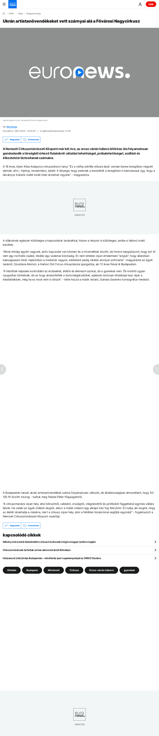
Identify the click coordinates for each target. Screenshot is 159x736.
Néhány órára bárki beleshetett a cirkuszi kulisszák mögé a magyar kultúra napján (49, 541)
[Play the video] (79, 72)
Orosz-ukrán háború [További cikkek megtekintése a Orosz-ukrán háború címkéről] (101, 570)
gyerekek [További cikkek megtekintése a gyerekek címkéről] (129, 570)
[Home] (4, 13)
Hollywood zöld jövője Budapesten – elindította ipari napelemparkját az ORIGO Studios (52, 558)
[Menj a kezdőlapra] (12, 4)
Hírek (11, 14)
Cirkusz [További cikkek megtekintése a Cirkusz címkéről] (74, 570)
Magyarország (33, 14)
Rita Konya (12, 126)
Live (151, 4)
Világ (20, 14)
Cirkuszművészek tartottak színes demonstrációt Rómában (37, 549)
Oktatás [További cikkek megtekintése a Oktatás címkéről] (11, 570)
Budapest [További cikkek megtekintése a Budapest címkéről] (32, 570)
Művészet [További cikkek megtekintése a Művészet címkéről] (53, 570)
